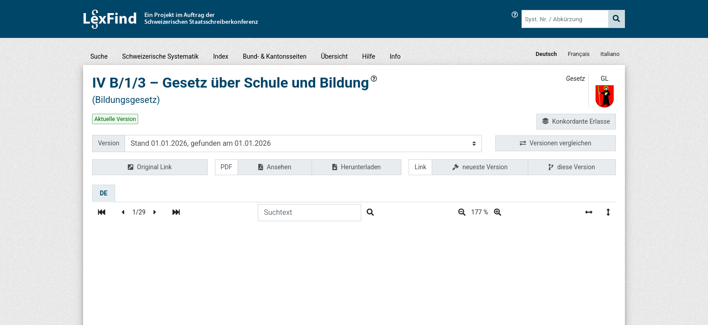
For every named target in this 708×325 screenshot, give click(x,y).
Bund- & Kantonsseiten (275, 56)
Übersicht (334, 56)
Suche (99, 56)
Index (220, 56)
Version (108, 143)
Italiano (610, 54)
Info (395, 56)
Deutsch (546, 54)
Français (578, 54)
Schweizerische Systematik (160, 56)
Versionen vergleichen (556, 143)
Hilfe (368, 56)
